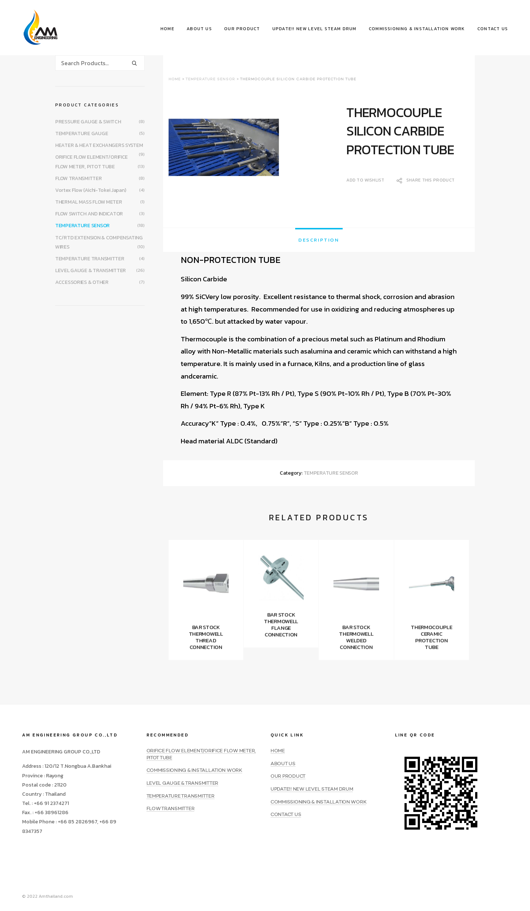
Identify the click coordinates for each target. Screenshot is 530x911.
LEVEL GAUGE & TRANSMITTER (90, 270)
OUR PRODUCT (242, 28)
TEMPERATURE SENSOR (210, 79)
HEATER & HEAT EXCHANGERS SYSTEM (99, 145)
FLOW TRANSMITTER (78, 178)
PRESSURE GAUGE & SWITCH (88, 122)
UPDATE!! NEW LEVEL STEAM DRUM (314, 28)
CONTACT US (492, 28)
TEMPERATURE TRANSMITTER (89, 259)
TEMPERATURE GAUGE (81, 133)
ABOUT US (199, 28)
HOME (167, 28)
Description (318, 239)
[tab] (319, 240)
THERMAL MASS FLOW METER (88, 202)
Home (175, 79)
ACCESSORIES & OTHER (82, 282)
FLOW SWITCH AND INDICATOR (89, 214)
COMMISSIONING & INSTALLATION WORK (417, 28)
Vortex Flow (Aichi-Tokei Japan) (90, 190)
